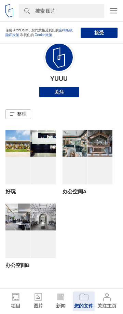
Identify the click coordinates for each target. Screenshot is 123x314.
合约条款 (65, 30)
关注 (59, 92)
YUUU (59, 78)
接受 (99, 32)
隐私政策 (12, 35)
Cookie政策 (43, 35)
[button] (18, 114)
